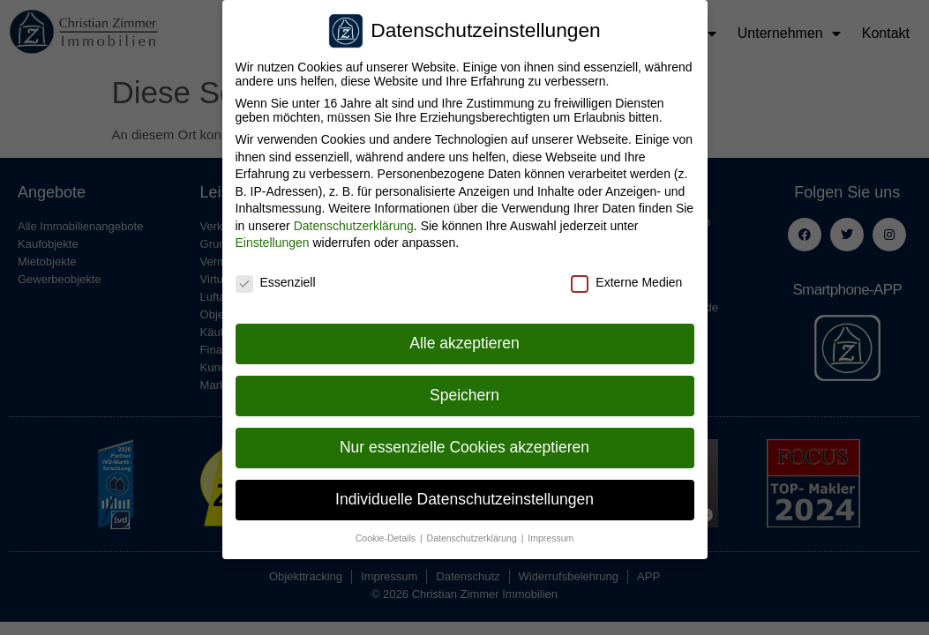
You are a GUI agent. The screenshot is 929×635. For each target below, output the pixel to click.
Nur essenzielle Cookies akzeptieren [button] (464, 447)
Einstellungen (273, 242)
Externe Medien (626, 282)
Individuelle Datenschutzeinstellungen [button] (464, 499)
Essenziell (276, 282)
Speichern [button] (464, 395)
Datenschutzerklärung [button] (473, 538)
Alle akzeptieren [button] (464, 343)
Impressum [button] (550, 538)
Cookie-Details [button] (387, 538)
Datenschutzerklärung (354, 226)
